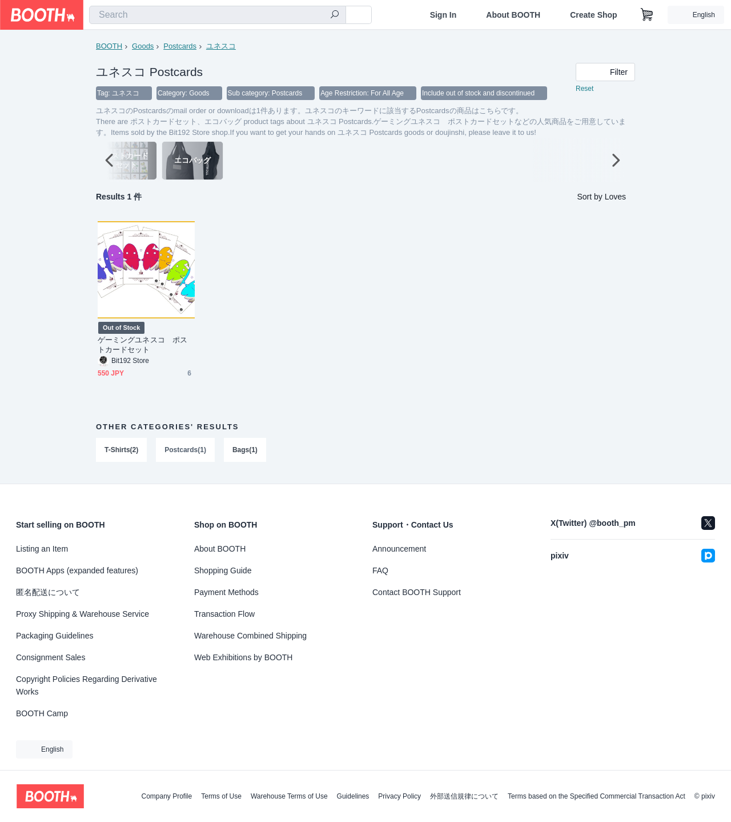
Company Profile (166, 796)
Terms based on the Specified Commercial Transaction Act (596, 796)
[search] (335, 15)
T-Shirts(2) (121, 450)
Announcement (399, 548)
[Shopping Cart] (647, 15)
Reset (584, 89)
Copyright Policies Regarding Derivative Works (86, 685)
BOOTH (109, 46)
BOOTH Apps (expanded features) (77, 570)
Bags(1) (245, 450)
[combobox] (217, 15)
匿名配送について (48, 592)
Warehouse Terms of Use (289, 796)
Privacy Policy (399, 796)
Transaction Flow (224, 614)
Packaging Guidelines (54, 635)
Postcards (179, 46)
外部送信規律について (464, 796)
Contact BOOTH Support (416, 592)
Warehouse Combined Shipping (250, 635)
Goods (143, 46)
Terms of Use (221, 796)
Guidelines (353, 796)
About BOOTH (513, 15)
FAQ (380, 570)
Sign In (443, 15)
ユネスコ (221, 46)
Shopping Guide (222, 570)
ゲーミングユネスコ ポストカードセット (142, 345)
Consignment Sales (50, 657)
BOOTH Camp (42, 713)
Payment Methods (226, 592)
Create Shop (593, 15)
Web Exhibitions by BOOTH (243, 657)
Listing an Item (42, 548)
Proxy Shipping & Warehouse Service (82, 614)
